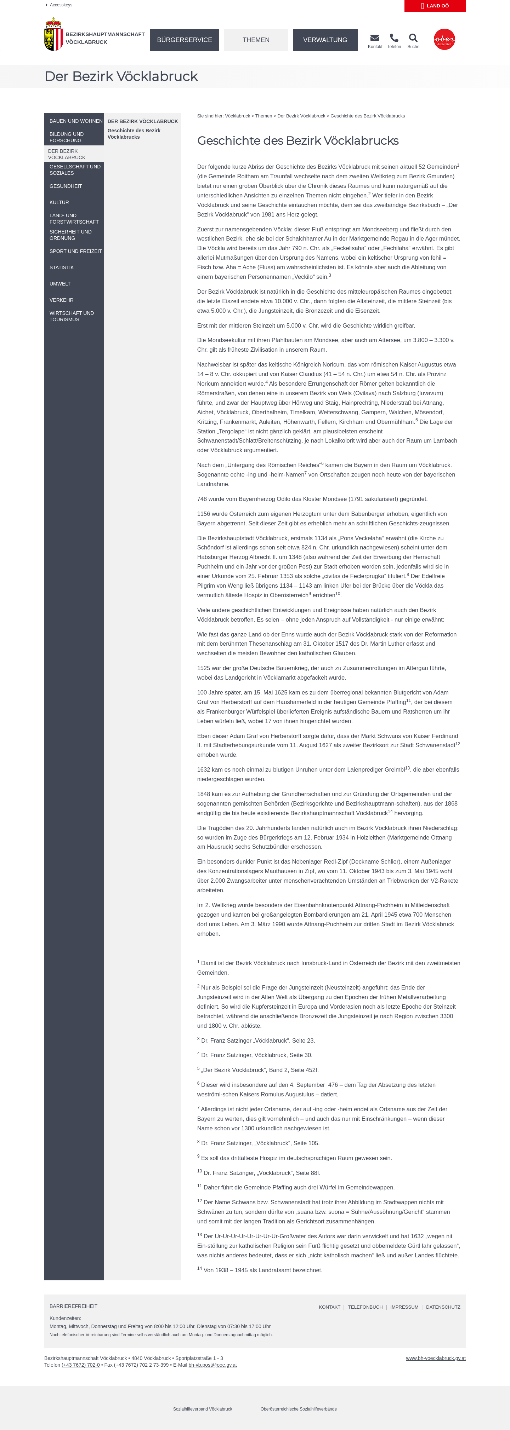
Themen (256, 40)
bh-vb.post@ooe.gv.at (213, 1365)
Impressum (401, 1307)
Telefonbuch (359, 1307)
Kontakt (322, 1307)
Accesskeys (59, 4)
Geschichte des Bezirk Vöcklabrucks (134, 134)
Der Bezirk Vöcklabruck (143, 121)
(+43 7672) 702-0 (81, 1365)
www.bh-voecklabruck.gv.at (436, 1358)
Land (435, 6)
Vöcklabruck (237, 116)
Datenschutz (442, 1307)
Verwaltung (325, 40)
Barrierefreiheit (73, 1306)
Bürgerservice (184, 40)
